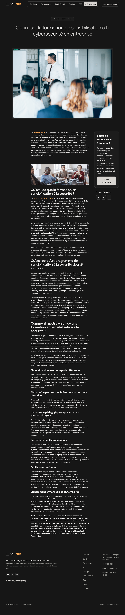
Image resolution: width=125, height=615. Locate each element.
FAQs (85, 584)
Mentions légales (113, 604)
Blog (84, 580)
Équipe (72, 4)
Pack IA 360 (60, 4)
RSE (80, 4)
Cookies (101, 604)
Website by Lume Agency (16, 581)
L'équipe (86, 572)
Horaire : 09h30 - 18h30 (109, 573)
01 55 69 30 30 (108, 564)
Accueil (86, 555)
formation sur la (43, 198)
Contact (86, 588)
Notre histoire (88, 576)
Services (33, 4)
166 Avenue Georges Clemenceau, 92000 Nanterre (110, 557)
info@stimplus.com (109, 568)
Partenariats (46, 4)
